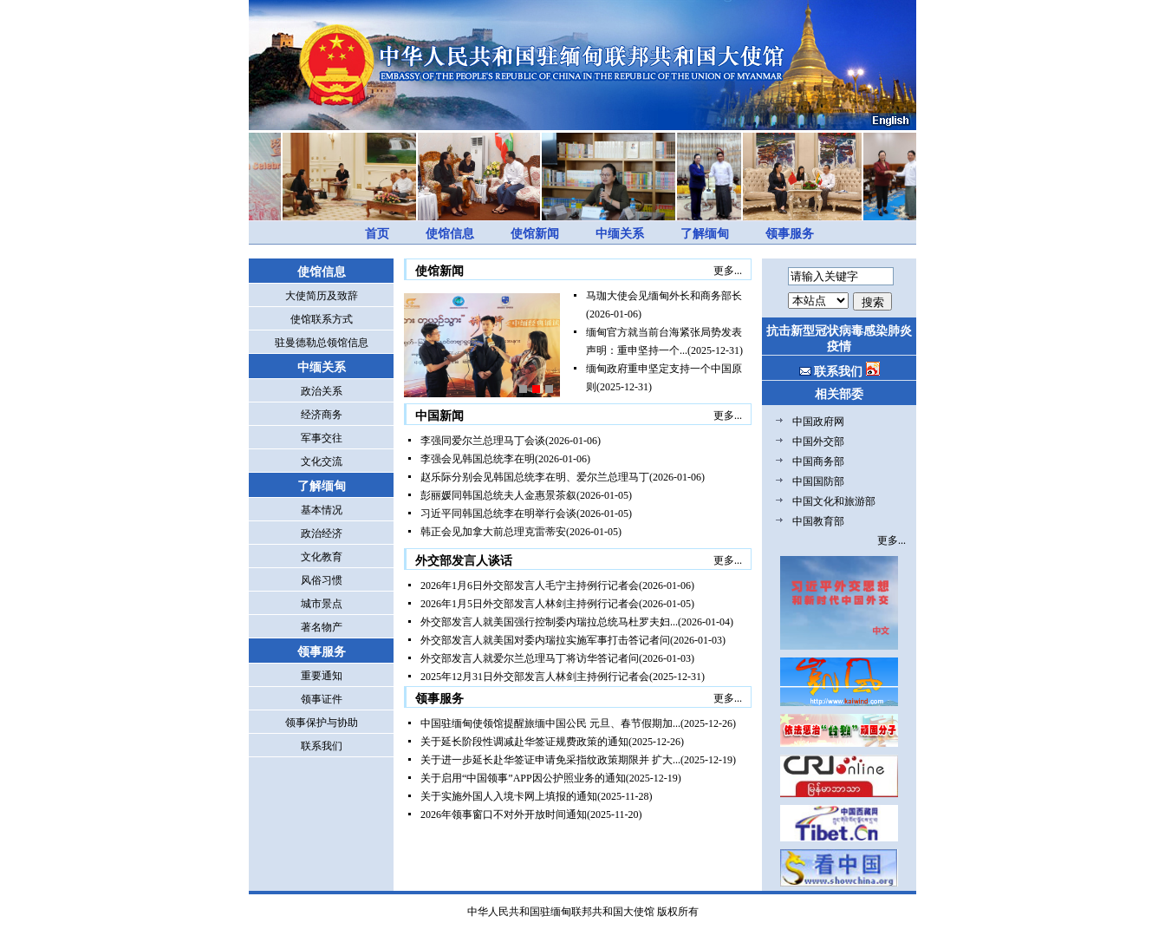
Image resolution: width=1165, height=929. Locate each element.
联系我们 (321, 746)
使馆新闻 (535, 233)
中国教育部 (818, 521)
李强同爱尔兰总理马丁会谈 (482, 441)
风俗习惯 (321, 580)
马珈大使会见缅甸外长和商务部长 (664, 296)
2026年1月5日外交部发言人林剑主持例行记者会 (529, 604)
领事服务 (789, 233)
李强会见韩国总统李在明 (477, 459)
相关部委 (839, 394)
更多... (727, 271)
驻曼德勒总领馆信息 (321, 343)
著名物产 (321, 627)
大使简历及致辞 (321, 296)
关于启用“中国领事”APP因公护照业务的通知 (523, 778)
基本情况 (321, 510)
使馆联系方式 (321, 319)
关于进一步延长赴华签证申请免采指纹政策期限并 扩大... (550, 760)
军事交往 (321, 438)
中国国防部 (818, 481)
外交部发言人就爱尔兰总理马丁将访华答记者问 (529, 658)
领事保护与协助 (321, 722)
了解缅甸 (704, 233)
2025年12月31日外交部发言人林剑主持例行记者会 (534, 677)
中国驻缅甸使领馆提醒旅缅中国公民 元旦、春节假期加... (550, 723)
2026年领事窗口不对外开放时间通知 (503, 814)
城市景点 (321, 604)
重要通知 (321, 676)
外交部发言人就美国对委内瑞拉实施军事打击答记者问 (545, 640)
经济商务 (321, 415)
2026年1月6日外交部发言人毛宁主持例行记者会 (529, 585)
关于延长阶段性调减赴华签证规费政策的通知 (524, 742)
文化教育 (321, 557)
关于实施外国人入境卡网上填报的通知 (508, 796)
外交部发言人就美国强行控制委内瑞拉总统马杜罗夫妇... (549, 622)
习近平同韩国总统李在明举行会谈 (498, 513)
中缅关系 (620, 233)
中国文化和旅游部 (833, 501)
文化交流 (321, 461)
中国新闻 (439, 415)
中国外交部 (818, 441)
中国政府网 (818, 421)
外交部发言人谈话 (463, 560)
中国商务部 (818, 461)
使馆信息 (450, 233)
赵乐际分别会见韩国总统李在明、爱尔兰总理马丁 (534, 477)
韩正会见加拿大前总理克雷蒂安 (493, 532)
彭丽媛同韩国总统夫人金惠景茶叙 (498, 495)
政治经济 (321, 533)
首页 (377, 233)
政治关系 (321, 391)
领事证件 (321, 699)
